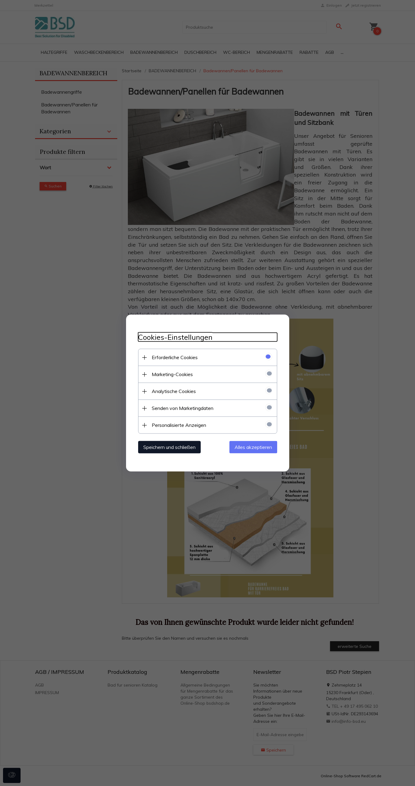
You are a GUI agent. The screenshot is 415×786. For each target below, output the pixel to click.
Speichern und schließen (169, 447)
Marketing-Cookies (172, 374)
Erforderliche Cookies (175, 357)
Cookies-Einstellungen (175, 337)
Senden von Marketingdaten (182, 408)
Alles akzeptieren (253, 447)
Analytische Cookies (174, 391)
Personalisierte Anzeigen (179, 425)
